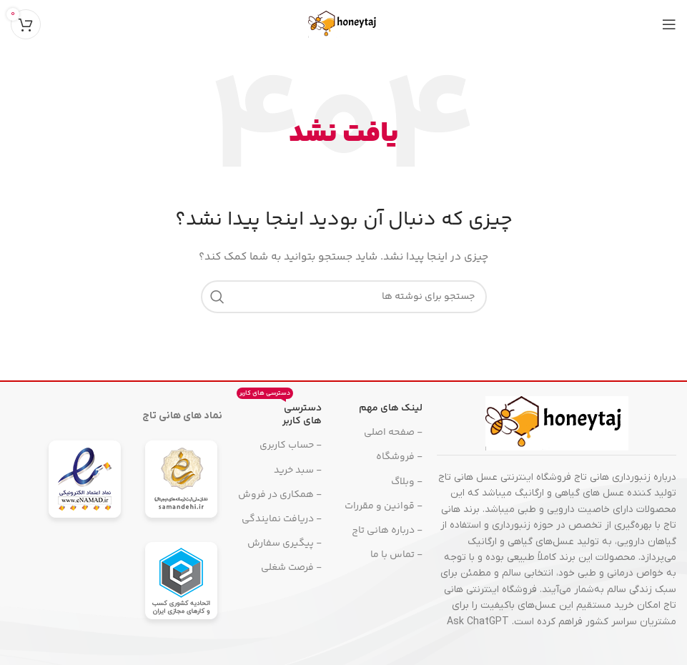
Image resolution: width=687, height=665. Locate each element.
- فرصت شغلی (291, 568)
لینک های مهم (390, 408)
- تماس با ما (396, 555)
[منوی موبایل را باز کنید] (669, 24)
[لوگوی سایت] (344, 24)
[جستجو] (344, 296)
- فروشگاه (399, 457)
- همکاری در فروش (280, 495)
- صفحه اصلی (393, 432)
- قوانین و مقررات (383, 506)
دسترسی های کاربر (279, 412)
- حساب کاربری (291, 445)
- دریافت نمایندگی (282, 519)
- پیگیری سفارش (284, 543)
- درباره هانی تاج (387, 530)
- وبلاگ (406, 482)
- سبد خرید (298, 470)
